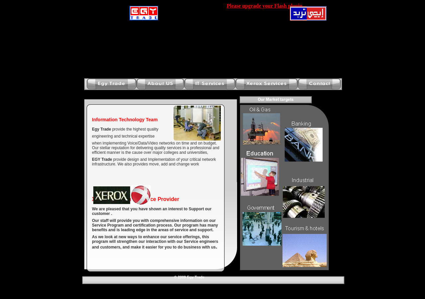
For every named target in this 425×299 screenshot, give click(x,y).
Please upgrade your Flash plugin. (265, 6)
